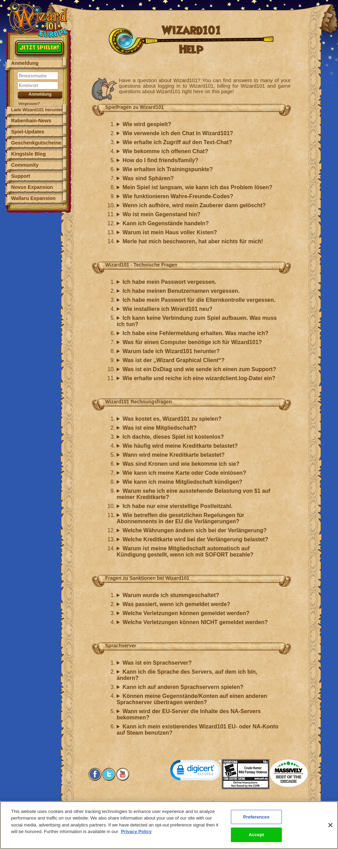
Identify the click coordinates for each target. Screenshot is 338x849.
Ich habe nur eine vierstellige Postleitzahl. (177, 506)
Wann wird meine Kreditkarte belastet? (173, 455)
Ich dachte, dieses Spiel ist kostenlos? (173, 437)
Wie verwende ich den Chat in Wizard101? (177, 133)
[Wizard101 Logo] (39, 19)
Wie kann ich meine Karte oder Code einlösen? (184, 473)
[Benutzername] (37, 76)
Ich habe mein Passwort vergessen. (169, 282)
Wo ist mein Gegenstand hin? (161, 214)
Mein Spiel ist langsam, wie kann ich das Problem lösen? (197, 187)
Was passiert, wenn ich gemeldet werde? (176, 604)
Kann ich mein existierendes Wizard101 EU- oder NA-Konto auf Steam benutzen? (198, 730)
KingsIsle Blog (28, 154)
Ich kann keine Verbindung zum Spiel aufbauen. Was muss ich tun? (197, 321)
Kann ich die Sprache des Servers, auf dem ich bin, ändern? (187, 675)
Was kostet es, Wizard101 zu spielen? (172, 419)
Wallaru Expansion (33, 198)
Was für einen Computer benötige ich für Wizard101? (192, 342)
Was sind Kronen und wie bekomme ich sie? (180, 464)
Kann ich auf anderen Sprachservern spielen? (182, 687)
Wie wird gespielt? (146, 124)
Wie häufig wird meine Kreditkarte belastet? (179, 446)
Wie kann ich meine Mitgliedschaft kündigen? (182, 482)
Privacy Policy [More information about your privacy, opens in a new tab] (136, 835)
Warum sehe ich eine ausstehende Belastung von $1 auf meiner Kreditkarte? (193, 494)
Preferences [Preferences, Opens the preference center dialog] (256, 820)
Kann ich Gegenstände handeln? (165, 223)
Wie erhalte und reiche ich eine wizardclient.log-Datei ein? (198, 378)
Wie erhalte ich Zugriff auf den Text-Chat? (177, 142)
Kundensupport (191, 802)
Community (24, 165)
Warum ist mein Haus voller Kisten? (169, 232)
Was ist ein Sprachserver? (157, 663)
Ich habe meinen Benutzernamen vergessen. (181, 291)
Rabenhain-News (31, 120)
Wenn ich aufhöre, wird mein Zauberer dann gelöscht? (194, 205)
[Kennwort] (37, 85)
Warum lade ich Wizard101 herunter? (170, 351)
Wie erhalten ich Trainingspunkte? (167, 169)
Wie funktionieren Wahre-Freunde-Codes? (177, 196)
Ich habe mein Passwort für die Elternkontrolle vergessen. (198, 300)
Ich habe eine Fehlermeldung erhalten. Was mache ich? (195, 333)
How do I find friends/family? (160, 160)
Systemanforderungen (150, 802)
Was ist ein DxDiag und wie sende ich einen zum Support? (199, 369)
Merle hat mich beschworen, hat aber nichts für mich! (192, 241)
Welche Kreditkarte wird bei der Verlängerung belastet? (195, 539)
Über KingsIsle (225, 802)
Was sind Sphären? (148, 178)
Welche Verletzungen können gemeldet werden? (185, 613)
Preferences (255, 802)
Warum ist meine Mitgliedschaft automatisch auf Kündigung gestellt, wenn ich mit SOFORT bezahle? (185, 551)
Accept (256, 838)
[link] (196, 771)
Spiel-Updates (27, 131)
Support (20, 176)
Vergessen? (29, 104)
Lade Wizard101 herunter (37, 109)
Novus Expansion (32, 187)
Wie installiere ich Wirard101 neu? (167, 309)
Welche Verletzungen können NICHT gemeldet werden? (195, 622)
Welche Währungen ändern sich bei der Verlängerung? (194, 530)
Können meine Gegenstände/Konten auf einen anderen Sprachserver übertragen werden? (192, 699)
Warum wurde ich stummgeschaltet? (170, 595)
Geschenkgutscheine (36, 143)
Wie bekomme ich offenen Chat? (165, 151)
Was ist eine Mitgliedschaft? (159, 428)
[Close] (330, 829)
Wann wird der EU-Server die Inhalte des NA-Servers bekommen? (189, 714)
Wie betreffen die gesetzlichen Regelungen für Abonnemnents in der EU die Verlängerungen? (180, 518)
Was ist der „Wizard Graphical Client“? (173, 360)
